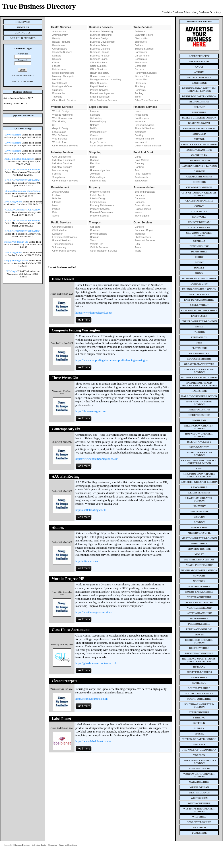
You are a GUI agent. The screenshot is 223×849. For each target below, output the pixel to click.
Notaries (94, 125)
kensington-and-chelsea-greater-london (199, 461)
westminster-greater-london (199, 810)
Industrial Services (62, 163)
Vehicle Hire (96, 244)
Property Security (99, 215)
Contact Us (23, 32)
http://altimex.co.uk (86, 561)
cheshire (199, 182)
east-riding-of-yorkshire (199, 310)
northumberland (199, 607)
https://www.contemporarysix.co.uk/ (96, 458)
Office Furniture (98, 62)
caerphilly (199, 155)
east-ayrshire (199, 294)
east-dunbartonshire (199, 299)
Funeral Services (61, 240)
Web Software (60, 135)
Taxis (93, 240)
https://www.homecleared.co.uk (93, 312)
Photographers (143, 237)
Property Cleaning (100, 191)
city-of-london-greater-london (199, 194)
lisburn (199, 516)
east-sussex (199, 315)
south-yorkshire (199, 698)
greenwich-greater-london (199, 370)
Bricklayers (141, 41)
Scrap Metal (58, 177)
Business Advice (99, 45)
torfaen (199, 755)
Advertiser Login (39, 845)
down (199, 273)
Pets (54, 212)
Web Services (59, 138)
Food (137, 170)
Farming (56, 173)
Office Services (98, 69)
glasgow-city (199, 353)
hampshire (199, 390)
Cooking (139, 167)
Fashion (56, 195)
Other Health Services (64, 100)
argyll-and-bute (199, 77)
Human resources (99, 76)
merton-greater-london (199, 538)
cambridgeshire (199, 160)
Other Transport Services (103, 250)
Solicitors (95, 114)
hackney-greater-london (199, 377)
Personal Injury (98, 121)
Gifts (92, 167)
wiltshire (199, 816)
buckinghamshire (199, 149)
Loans (138, 111)
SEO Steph (11, 271)
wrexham (199, 827)
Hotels (138, 212)
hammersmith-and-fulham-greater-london (199, 384)
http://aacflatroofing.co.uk (90, 510)
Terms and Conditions (68, 845)
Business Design (99, 38)
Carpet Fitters (142, 55)
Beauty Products (61, 41)
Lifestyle (56, 202)
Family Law (96, 138)
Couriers (94, 230)
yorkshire (199, 832)
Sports (55, 215)
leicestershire (199, 492)
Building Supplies (144, 48)
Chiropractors (59, 48)
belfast (199, 107)
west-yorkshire (199, 803)
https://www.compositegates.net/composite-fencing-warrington (112, 360)
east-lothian (199, 305)
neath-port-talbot (199, 565)
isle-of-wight (199, 447)
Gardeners (140, 66)
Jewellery (95, 173)
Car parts (95, 226)
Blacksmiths (141, 38)
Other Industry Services (65, 180)
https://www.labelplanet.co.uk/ (93, 741)
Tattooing (57, 96)
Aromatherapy (60, 34)
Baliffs (93, 128)
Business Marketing (101, 34)
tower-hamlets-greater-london (199, 761)
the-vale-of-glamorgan (199, 749)
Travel (138, 247)
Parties (56, 209)
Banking (139, 135)
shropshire (199, 677)
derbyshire (199, 251)
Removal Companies (101, 212)
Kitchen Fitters (142, 76)
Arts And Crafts (60, 191)
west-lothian (199, 787)
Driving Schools (98, 233)
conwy (199, 206)
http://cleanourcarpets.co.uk (91, 698)
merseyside (199, 527)
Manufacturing (60, 170)
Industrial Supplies (62, 167)
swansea (199, 744)
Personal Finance (144, 138)
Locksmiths (141, 79)
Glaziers (139, 69)
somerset (199, 682)
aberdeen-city (199, 56)
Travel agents (142, 215)
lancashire (199, 487)
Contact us (52, 845)
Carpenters (141, 52)
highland (199, 420)
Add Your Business (22, 38)
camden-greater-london (199, 165)
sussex (199, 733)
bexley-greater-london (199, 117)
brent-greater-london (199, 128)
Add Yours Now (22, 81)
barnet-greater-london (199, 96)
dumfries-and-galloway (199, 278)
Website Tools (59, 142)
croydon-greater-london (199, 234)
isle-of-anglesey (199, 441)
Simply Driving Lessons (16, 260)
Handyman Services (146, 72)
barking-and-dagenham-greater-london (199, 89)
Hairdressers (59, 69)
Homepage (22, 22)
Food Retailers (143, 173)
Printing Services (99, 90)
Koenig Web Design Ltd (16, 241)
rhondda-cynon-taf (199, 653)
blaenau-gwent (199, 123)
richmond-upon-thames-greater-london (199, 660)
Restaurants (141, 177)
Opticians (57, 90)
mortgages (140, 132)
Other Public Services (64, 250)
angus (199, 66)
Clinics (55, 62)
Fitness (56, 66)
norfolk (199, 581)
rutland (199, 666)
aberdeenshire (199, 61)
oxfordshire (199, 618)
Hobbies (56, 198)
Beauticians (58, 45)
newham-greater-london (199, 570)
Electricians (141, 62)
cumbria (199, 240)
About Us (23, 27)
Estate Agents (97, 195)
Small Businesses (99, 96)
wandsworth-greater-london (199, 775)
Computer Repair (144, 230)
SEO (54, 125)
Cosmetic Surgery (62, 52)
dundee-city (199, 283)
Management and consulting (105, 79)
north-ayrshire (199, 586)
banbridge (199, 82)
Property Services (99, 209)
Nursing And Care (62, 86)
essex (199, 326)
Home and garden (100, 170)
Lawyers (94, 111)
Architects (140, 31)
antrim (199, 72)
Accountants (141, 114)
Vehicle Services (99, 247)
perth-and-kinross (199, 629)
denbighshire (199, 246)
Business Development (102, 41)
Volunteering (59, 247)
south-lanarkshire (199, 693)
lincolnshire (199, 511)
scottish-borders (199, 672)
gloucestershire (199, 358)
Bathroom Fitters (144, 34)
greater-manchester (199, 364)
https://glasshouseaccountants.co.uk (96, 663)
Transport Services (62, 244)
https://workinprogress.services (93, 612)
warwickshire (199, 781)
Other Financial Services (148, 145)
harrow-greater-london (199, 396)
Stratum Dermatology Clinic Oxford (23, 190)
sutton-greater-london (199, 739)
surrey (199, 728)
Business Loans (98, 59)
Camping (140, 195)
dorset (199, 267)
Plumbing (140, 86)
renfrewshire (199, 648)
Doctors (56, 59)
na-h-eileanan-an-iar (199, 559)
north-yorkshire (199, 597)
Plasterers (140, 83)
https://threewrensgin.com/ (90, 411)
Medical (56, 79)
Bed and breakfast (145, 191)
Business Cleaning (100, 48)
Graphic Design (60, 128)
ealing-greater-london (199, 289)
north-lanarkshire (199, 591)
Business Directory (22, 845)
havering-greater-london (199, 403)
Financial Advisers (145, 125)
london (199, 522)
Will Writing (96, 118)
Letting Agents (98, 202)
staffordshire (199, 712)
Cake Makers (142, 160)
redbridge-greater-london (199, 641)
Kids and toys (97, 177)
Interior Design (98, 198)
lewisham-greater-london (199, 499)
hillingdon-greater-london (199, 427)
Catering (139, 163)
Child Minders (59, 230)
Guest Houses (142, 205)
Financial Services (145, 128)
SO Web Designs (12, 134)
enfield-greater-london (199, 321)
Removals (140, 90)
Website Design (60, 111)
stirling (199, 717)
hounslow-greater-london (199, 435)
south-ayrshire (199, 688)
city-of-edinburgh (199, 187)
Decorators (141, 59)
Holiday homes (143, 209)
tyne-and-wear (199, 768)
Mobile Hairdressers (63, 72)
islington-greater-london (199, 453)
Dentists (56, 55)
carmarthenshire (199, 176)
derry (199, 257)
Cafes (138, 156)
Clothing (94, 160)
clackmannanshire (199, 200)
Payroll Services (99, 86)
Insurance (140, 121)
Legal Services (98, 142)
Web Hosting (59, 121)
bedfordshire (199, 101)
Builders (139, 45)
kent (199, 468)
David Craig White (13, 201)
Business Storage (99, 52)
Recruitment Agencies (102, 93)
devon (199, 262)
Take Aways (141, 180)
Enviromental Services (64, 237)
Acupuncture (59, 31)
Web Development (62, 118)
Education (57, 233)
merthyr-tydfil (199, 532)
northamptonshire (199, 602)
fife (199, 342)
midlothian (199, 543)
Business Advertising (101, 31)
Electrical (95, 163)
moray (199, 554)
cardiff (199, 171)
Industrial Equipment (63, 160)
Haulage (94, 237)
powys (199, 634)
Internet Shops (98, 180)
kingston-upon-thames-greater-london (199, 475)
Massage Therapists (63, 76)
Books (93, 156)
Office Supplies (98, 66)
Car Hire (139, 226)
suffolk (199, 723)
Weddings (140, 233)
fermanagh (199, 337)
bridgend (199, 133)
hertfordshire (199, 415)
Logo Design (59, 132)
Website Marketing (62, 114)
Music (55, 205)
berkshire (199, 112)
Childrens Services (62, 226)
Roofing (139, 93)
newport (199, 575)
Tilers (137, 96)
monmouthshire (199, 548)
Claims (94, 135)
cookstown (199, 211)
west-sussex (199, 798)
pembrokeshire (199, 623)
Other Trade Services (146, 100)
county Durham (199, 222)
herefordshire (199, 409)
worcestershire (199, 822)
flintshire (199, 348)
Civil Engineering (61, 156)
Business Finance (99, 55)
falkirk (199, 332)
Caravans (140, 198)
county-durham (199, 227)
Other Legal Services (101, 145)
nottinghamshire (199, 613)
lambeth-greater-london (199, 482)
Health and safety (99, 72)
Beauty (56, 38)
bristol (199, 139)
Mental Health (59, 83)
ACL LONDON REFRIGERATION (23, 169)
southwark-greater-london (199, 705)
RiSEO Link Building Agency (19, 158)
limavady (199, 506)
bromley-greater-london (199, 144)
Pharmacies (58, 93)
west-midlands (199, 792)
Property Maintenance (102, 205)
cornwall (199, 216)
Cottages (140, 202)
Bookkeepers (142, 118)
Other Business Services (103, 100)
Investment (141, 142)
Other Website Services (65, 145)
